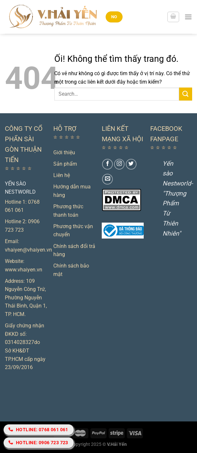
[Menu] (188, 17)
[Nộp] (185, 94)
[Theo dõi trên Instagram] (119, 164)
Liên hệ (61, 175)
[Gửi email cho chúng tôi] (107, 179)
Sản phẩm (65, 164)
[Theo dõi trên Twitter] (131, 164)
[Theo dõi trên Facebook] (107, 164)
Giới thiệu (64, 152)
